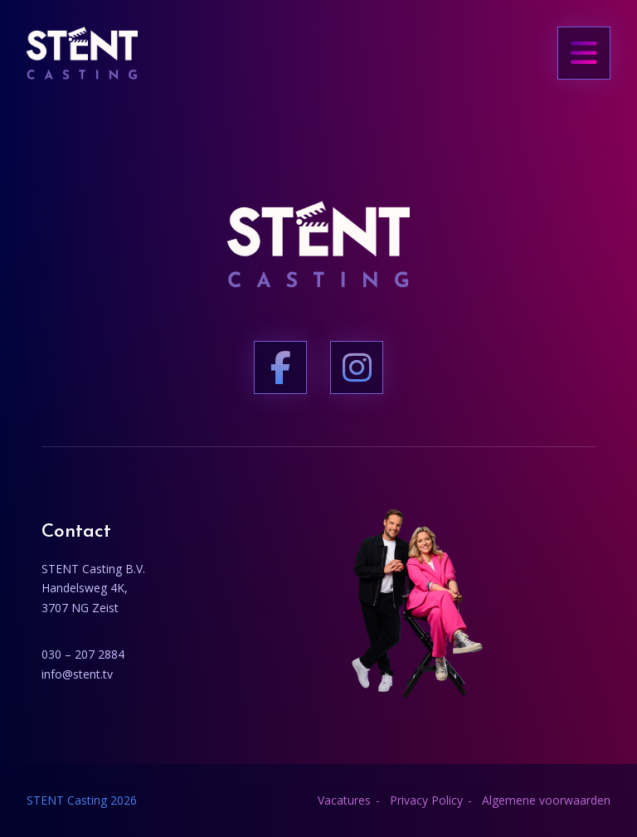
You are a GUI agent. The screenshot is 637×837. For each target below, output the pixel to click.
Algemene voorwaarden (546, 800)
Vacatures (344, 800)
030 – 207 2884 (82, 654)
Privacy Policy (426, 800)
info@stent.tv (77, 674)
